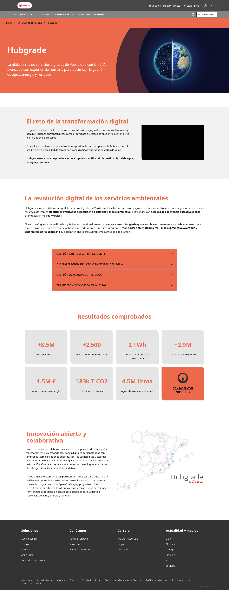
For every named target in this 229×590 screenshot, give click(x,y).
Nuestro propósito (80, 549)
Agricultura (27, 555)
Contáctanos (208, 14)
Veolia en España (79, 538)
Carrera (167, 6)
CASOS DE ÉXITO (64, 14)
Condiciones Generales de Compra (123, 580)
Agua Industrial (29, 538)
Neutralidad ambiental (33, 560)
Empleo (176, 6)
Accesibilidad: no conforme (51, 580)
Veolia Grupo (76, 544)
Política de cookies (182, 580)
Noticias (187, 6)
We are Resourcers (128, 538)
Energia (25, 544)
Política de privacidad (157, 580)
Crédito (73, 580)
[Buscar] (193, 14)
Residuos (26, 549)
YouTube (170, 565)
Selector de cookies (31, 583)
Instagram (171, 549)
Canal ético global (91, 580)
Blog (196, 6)
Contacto (123, 549)
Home (9, 22)
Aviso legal (26, 580)
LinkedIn (170, 555)
